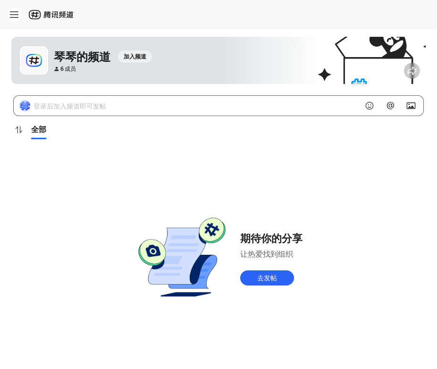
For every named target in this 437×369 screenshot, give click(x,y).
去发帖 (267, 277)
